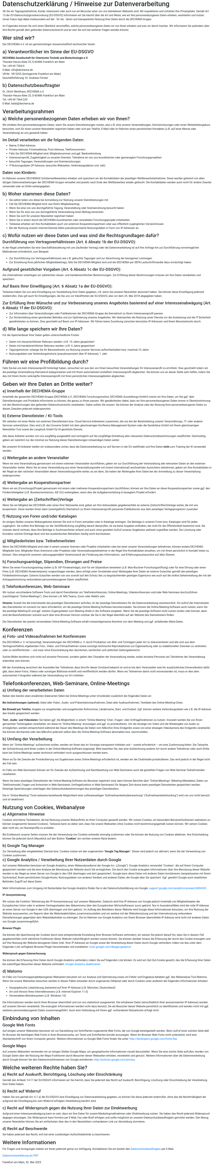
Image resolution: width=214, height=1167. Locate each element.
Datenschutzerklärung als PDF (20, 1155)
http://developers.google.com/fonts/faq (153, 1038)
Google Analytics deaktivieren (82, 964)
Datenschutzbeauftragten (146, 1149)
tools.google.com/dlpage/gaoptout (110, 946)
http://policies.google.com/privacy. (115, 1059)
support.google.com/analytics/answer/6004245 (177, 888)
